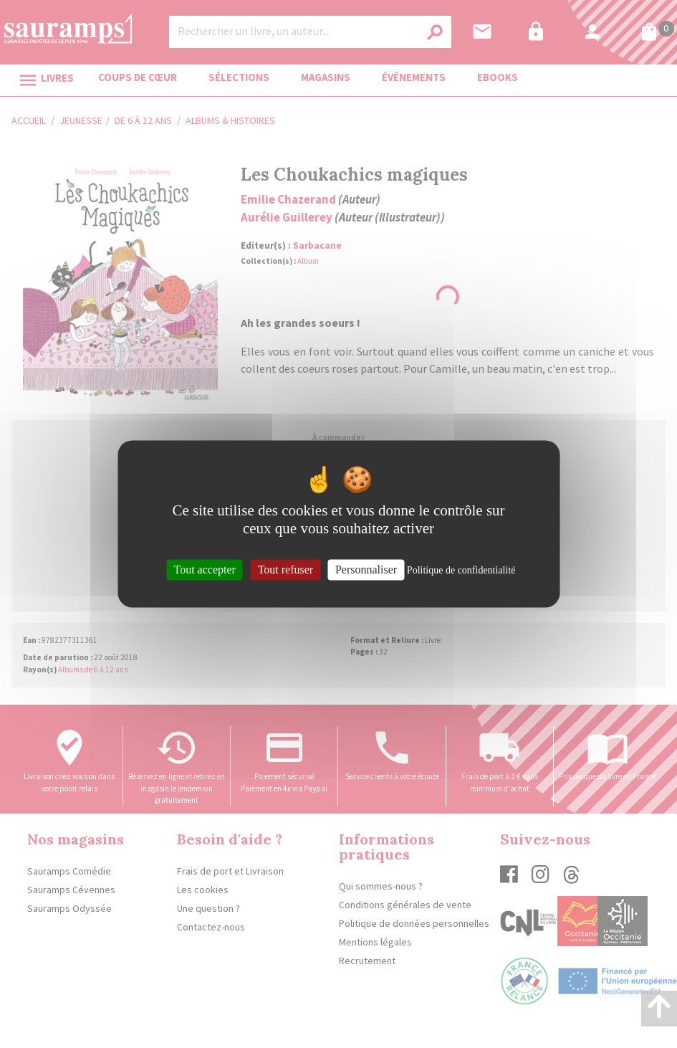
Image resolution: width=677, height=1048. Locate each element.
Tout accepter (205, 569)
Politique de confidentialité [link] (461, 570)
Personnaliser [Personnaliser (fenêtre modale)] (366, 569)
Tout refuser (286, 569)
